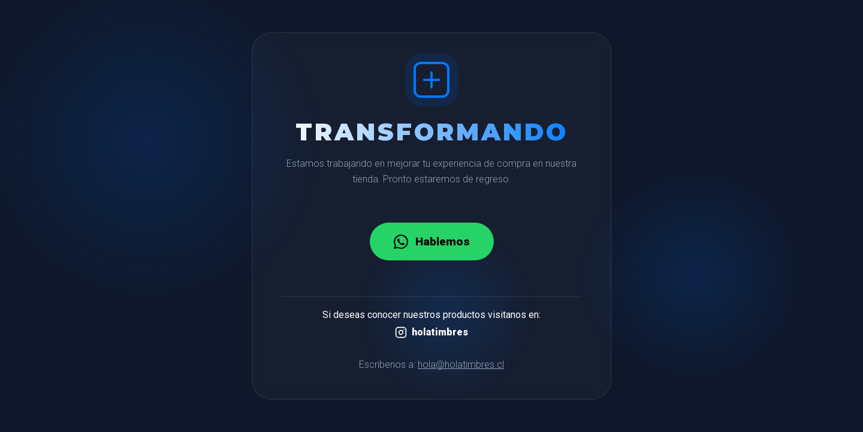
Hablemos (432, 242)
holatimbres (431, 332)
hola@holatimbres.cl (461, 364)
